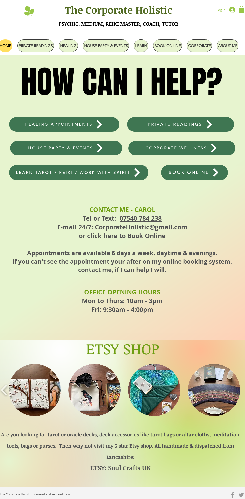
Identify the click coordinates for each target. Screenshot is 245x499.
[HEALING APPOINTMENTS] (64, 124)
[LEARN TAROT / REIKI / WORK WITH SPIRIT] (78, 172)
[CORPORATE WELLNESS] (182, 148)
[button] (241, 9)
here (111, 235)
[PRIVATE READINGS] (180, 124)
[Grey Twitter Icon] (241, 495)
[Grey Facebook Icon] (232, 495)
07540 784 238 (141, 218)
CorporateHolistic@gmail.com (141, 227)
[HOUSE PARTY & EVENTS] (66, 148)
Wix (70, 494)
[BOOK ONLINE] (194, 172)
